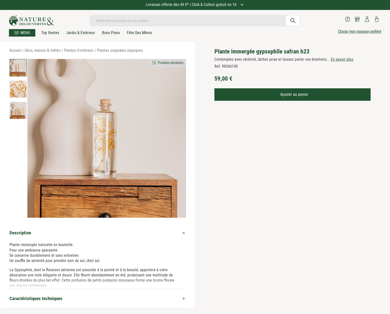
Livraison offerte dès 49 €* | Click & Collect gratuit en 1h (192, 4)
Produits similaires (170, 63)
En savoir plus (342, 59)
